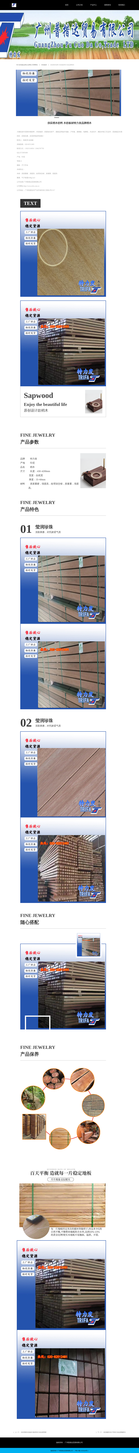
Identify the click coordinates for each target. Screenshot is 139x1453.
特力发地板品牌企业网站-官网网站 (27, 65)
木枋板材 (44, 65)
